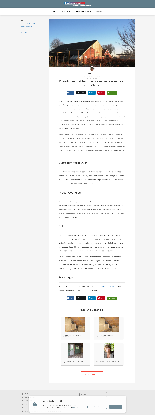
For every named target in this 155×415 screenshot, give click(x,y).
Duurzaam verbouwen (28, 23)
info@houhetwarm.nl (31, 404)
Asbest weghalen (26, 26)
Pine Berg (91, 73)
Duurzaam (98, 76)
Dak (22, 29)
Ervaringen (24, 32)
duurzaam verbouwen (107, 286)
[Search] (110, 394)
